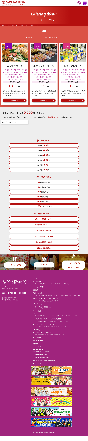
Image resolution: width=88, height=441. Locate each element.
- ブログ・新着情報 (37, 346)
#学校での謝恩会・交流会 (15, 79)
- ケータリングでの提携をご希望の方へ (43, 366)
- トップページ (36, 284)
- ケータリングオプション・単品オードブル (44, 304)
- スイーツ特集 (36, 316)
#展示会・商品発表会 (44, 79)
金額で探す (36, 295)
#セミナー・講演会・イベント (14, 74)
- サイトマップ (36, 369)
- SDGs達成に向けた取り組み (40, 363)
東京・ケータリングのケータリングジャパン (13, 25)
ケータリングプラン (14, 270)
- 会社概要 (34, 349)
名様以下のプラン (44, 184)
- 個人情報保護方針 (37, 354)
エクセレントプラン (43, 66)
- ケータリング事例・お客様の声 (41, 337)
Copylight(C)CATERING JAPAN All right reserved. (44, 437)
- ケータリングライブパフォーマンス (42, 329)
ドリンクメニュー (44, 270)
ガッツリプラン (15, 66)
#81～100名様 (22, 70)
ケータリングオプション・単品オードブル (73, 270)
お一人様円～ (44, 145)
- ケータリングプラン (38, 292)
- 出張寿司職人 (36, 335)
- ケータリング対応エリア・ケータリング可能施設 (46, 324)
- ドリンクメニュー (37, 309)
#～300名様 (6, 72)
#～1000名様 (23, 72)
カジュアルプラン (73, 66)
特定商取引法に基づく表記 (41, 357)
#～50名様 (6, 70)
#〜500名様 (14, 72)
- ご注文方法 (35, 318)
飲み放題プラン (53, 117)
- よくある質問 (36, 343)
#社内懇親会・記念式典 (14, 77)
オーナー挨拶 (37, 351)
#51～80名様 (14, 70)
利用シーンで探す (38, 298)
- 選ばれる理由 (36, 287)
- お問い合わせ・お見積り (39, 360)
